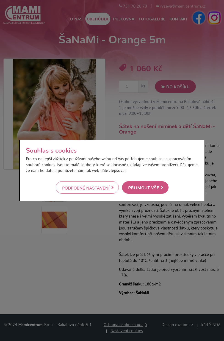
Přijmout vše (143, 187)
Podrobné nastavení (85, 187)
